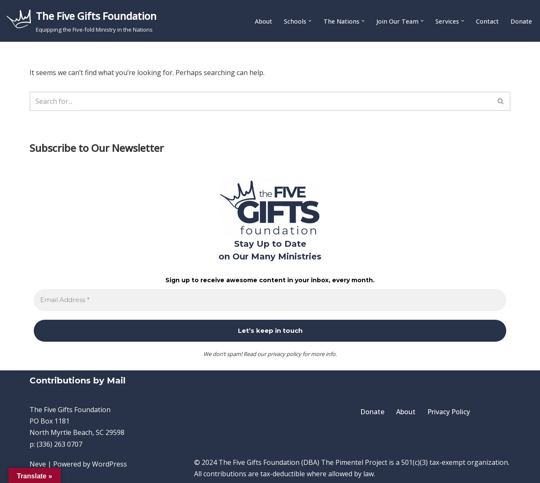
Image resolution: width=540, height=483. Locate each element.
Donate (521, 21)
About (263, 21)
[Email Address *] (270, 300)
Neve (38, 464)
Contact (487, 21)
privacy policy (284, 354)
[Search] (260, 101)
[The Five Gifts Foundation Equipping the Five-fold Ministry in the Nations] (81, 21)
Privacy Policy (448, 411)
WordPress (109, 464)
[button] (309, 20)
